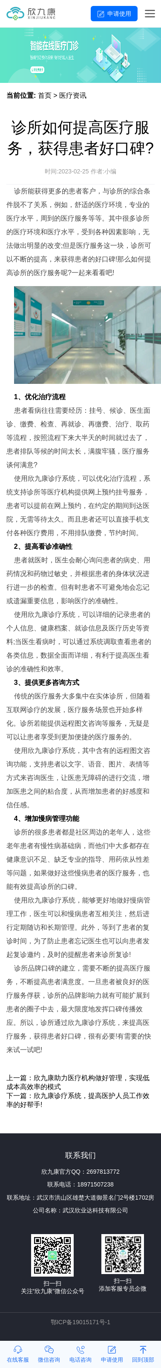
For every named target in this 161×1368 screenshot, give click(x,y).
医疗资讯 (72, 95)
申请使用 (119, 13)
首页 (45, 95)
